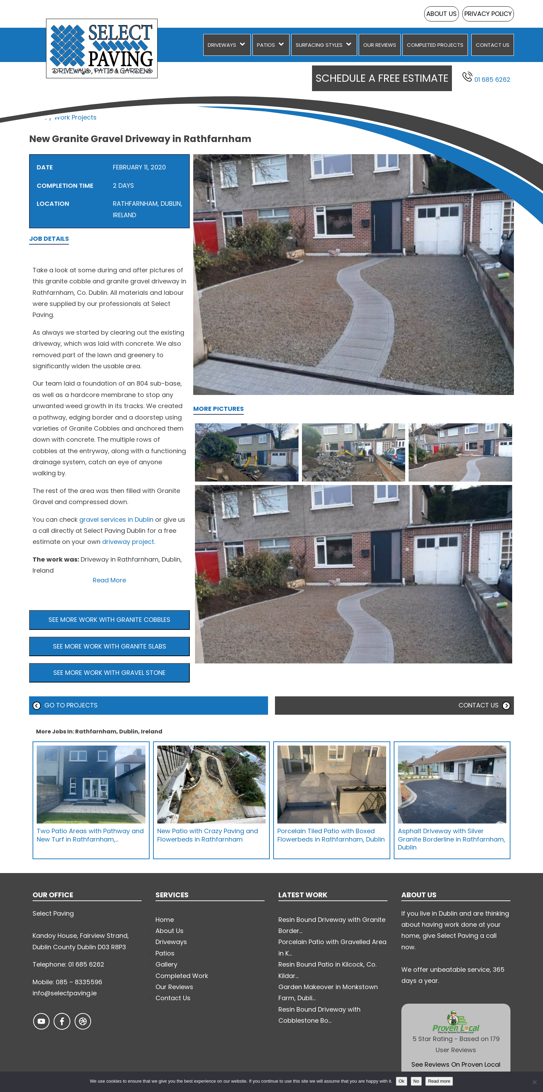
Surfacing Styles (319, 45)
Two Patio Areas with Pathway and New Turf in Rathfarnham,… (90, 835)
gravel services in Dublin (116, 519)
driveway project (128, 541)
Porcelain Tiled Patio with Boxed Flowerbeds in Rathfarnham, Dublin (331, 835)
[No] (534, 1081)
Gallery (166, 964)
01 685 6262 (486, 77)
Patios (266, 45)
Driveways (222, 45)
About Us (441, 13)
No (416, 1081)
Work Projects (75, 117)
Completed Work (181, 975)
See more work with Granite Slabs (109, 646)
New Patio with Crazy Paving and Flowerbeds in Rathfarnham (207, 835)
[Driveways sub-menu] (244, 45)
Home (38, 117)
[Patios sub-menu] (282, 45)
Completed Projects (435, 45)
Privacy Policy (488, 13)
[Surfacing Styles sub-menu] (350, 45)
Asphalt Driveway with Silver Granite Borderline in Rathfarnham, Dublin (451, 839)
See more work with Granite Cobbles (109, 619)
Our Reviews (379, 45)
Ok (401, 1081)
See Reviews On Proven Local (455, 1064)
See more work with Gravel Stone (109, 672)
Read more (439, 1081)
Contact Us (492, 45)
